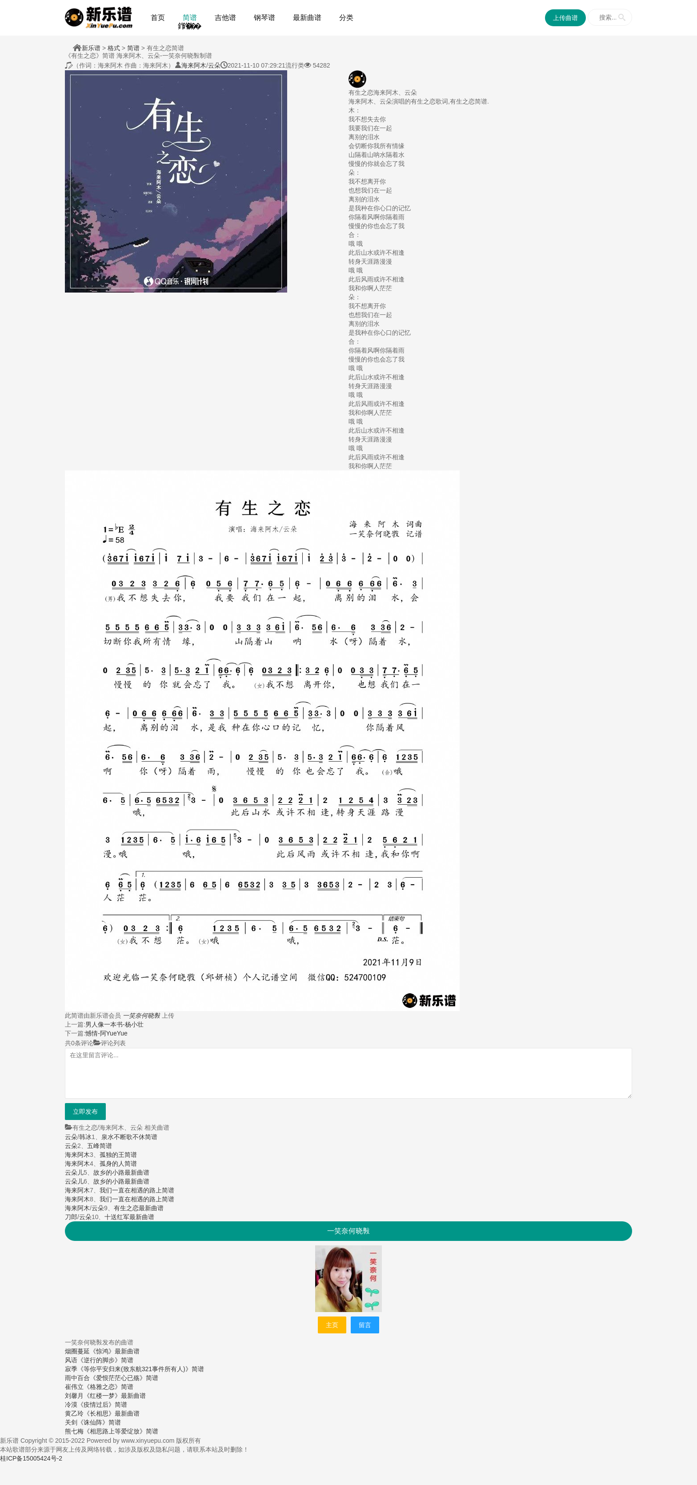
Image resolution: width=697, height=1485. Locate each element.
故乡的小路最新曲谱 (121, 1172)
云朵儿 (74, 1172)
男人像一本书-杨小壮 (114, 1024)
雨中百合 (77, 1377)
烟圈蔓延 (77, 1351)
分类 (346, 17)
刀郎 (71, 1216)
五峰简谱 (99, 1145)
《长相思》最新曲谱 (112, 1413)
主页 (332, 1324)
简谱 (190, 17)
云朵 (214, 65)
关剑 (71, 1422)
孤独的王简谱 (118, 1154)
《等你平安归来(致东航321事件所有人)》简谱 (140, 1369)
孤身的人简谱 (118, 1163)
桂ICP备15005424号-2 (31, 1458)
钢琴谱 (264, 17)
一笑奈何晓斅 (141, 1015)
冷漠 (71, 1404)
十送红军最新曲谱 (129, 1216)
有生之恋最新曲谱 (139, 1208)
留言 (365, 1324)
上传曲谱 (565, 17)
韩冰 (85, 1136)
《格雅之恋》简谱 (108, 1386)
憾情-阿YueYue (106, 1033)
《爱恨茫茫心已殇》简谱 (124, 1377)
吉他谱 (225, 17)
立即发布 (85, 1111)
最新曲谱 (307, 17)
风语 (71, 1360)
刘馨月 (74, 1395)
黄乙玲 (74, 1413)
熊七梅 (74, 1431)
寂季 (71, 1369)
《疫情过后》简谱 (102, 1404)
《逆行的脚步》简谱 (105, 1360)
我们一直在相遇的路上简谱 (137, 1190)
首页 (158, 17)
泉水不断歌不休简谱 (129, 1136)
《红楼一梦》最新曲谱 (115, 1395)
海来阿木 (193, 65)
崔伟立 (74, 1386)
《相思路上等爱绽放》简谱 (121, 1431)
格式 (114, 48)
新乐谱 (91, 48)
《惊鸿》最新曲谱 (115, 1351)
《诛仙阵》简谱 (99, 1422)
